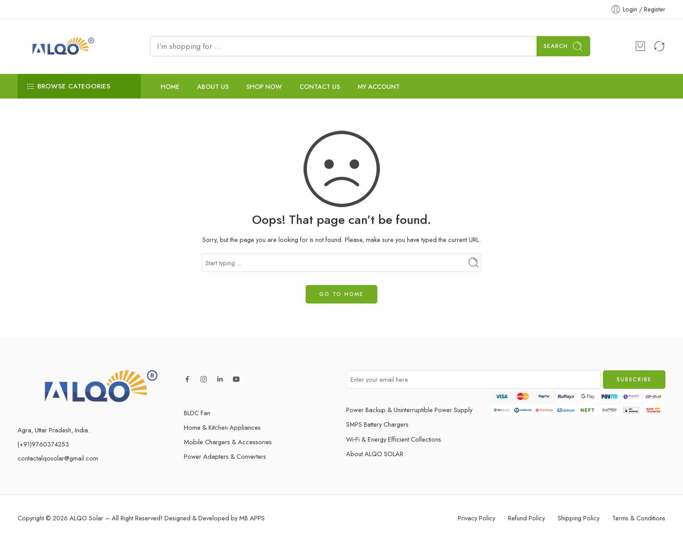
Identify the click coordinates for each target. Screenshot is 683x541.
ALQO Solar (86, 518)
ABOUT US (213, 86)
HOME (170, 86)
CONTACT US (319, 86)
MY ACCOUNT (379, 86)
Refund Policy (526, 518)
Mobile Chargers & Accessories (228, 441)
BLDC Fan (197, 412)
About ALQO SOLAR (374, 453)
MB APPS (252, 518)
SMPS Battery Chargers (377, 424)
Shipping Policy (578, 518)
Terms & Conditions (638, 518)
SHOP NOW (264, 86)
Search (563, 46)
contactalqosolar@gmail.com (58, 458)
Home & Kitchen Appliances (222, 427)
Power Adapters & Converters (225, 456)
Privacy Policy (476, 518)
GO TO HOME (341, 294)
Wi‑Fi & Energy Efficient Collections (394, 439)
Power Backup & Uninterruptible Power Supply (409, 409)
